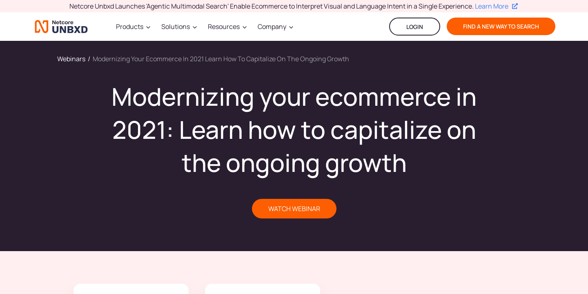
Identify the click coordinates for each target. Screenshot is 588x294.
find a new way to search (501, 26)
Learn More (496, 6)
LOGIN (414, 27)
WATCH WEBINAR (294, 208)
